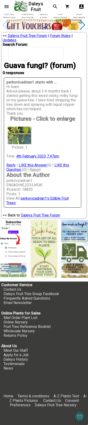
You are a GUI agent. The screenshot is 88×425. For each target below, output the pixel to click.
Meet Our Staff (16, 350)
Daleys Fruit (36, 6)
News (8, 368)
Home (8, 396)
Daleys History (16, 359)
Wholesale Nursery (19, 331)
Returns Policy (15, 335)
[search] (30, 54)
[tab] (9, 16)
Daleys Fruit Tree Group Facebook (31, 294)
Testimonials (14, 364)
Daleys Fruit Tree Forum (27, 35)
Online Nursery (16, 322)
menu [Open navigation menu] (6, 6)
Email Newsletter (18, 302)
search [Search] (55, 6)
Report (35, 169)
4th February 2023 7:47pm (37, 156)
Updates (9, 40)
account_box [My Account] (81, 6)
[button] (44, 28)
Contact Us (12, 289)
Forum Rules (60, 35)
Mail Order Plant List (20, 317)
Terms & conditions (34, 396)
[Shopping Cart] (68, 6)
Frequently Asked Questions (27, 298)
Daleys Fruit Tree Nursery (56, 405)
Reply (11, 165)
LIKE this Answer (33, 165)
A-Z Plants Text (66, 396)
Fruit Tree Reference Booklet (27, 326)
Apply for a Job (16, 355)
